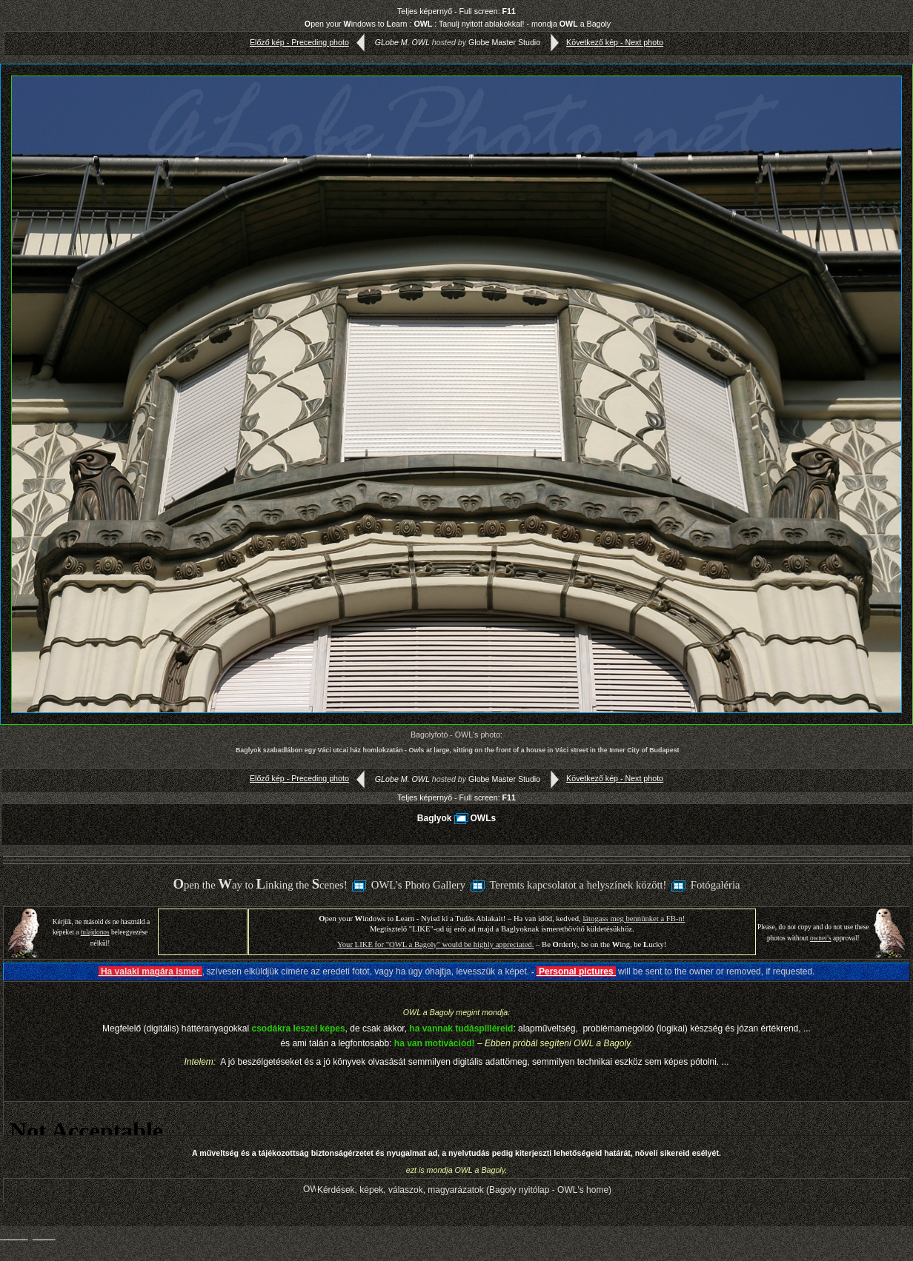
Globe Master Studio (504, 42)
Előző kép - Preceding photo (310, 42)
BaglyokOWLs (456, 818)
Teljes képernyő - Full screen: (456, 11)
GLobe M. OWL (402, 42)
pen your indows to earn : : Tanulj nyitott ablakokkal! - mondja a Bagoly (458, 23)
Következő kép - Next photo (603, 42)
